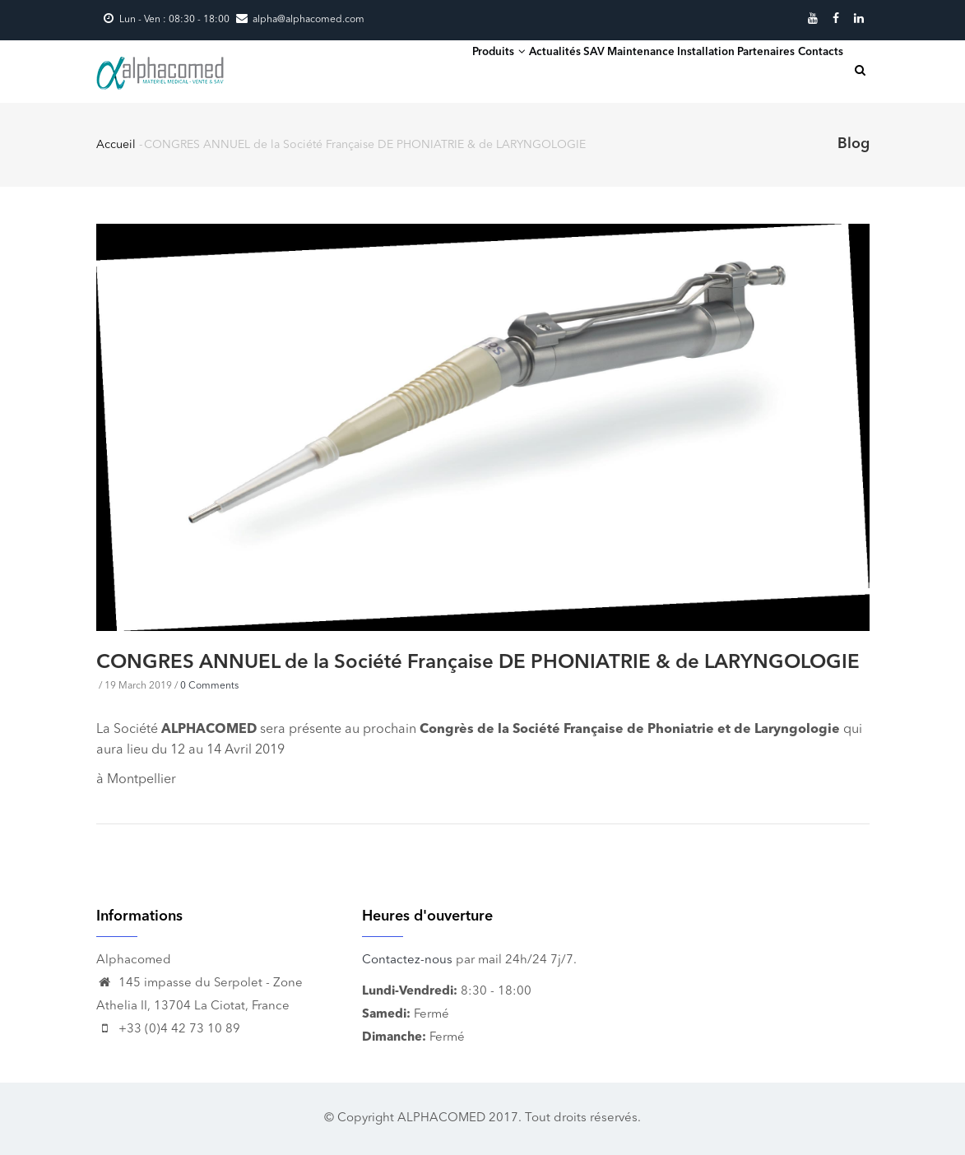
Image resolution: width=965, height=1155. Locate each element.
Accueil (116, 145)
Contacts (812, 69)
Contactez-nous (407, 960)
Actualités (477, 69)
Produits (403, 69)
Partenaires (739, 69)
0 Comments (209, 686)
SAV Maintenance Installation (606, 69)
